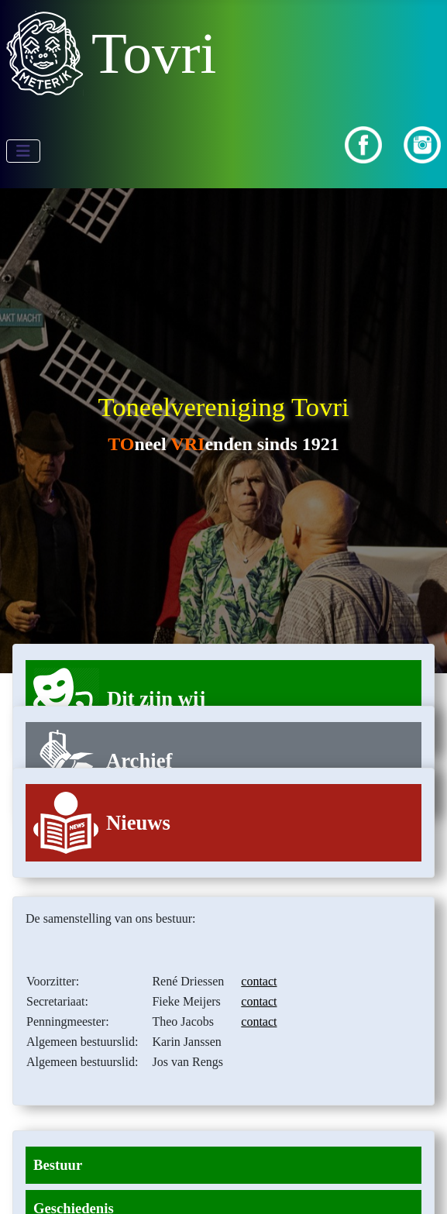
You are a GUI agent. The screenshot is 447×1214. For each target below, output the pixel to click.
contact (259, 981)
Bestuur (57, 1165)
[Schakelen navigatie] (23, 151)
